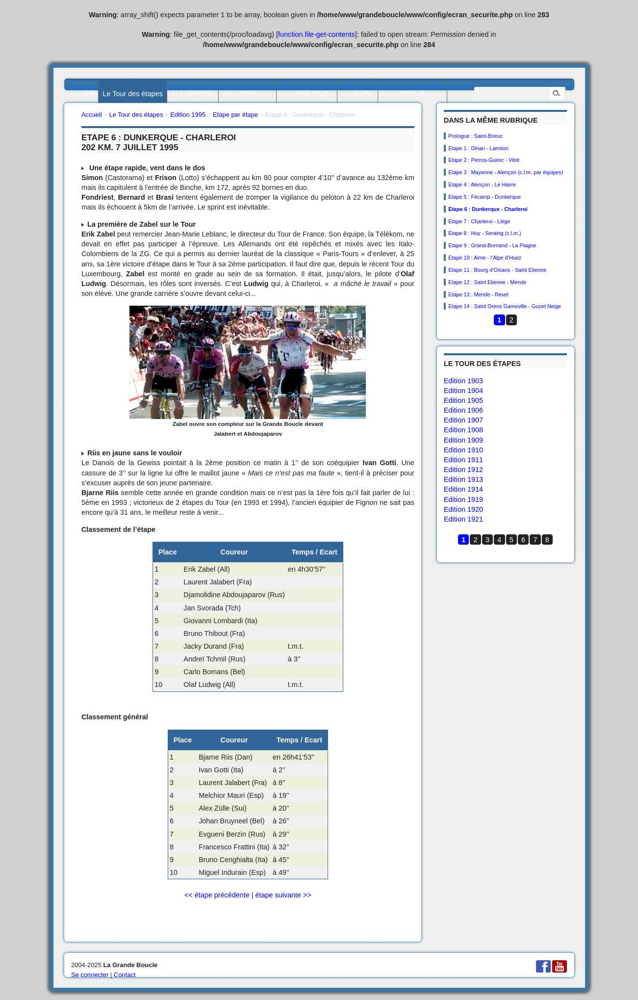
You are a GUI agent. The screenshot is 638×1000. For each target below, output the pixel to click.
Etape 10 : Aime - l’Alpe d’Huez (484, 258)
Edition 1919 (463, 499)
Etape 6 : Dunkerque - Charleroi (487, 209)
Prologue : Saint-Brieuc (475, 136)
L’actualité (357, 94)
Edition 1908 (463, 430)
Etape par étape (235, 114)
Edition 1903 (463, 381)
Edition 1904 (463, 391)
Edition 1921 (463, 519)
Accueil (82, 94)
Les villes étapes (306, 94)
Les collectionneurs (412, 94)
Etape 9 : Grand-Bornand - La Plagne (492, 245)
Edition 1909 (463, 440)
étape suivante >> (283, 895)
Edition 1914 (463, 489)
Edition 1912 (463, 470)
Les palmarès (193, 94)
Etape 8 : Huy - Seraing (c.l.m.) (484, 233)
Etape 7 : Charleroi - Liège (479, 221)
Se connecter (89, 974)
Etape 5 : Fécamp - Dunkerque (484, 197)
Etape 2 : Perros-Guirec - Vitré (483, 160)
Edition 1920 (463, 509)
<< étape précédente (217, 895)
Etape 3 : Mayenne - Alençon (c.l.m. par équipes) (505, 172)
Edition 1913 (463, 479)
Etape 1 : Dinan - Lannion (478, 148)
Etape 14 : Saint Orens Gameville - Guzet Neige (504, 306)
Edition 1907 (463, 420)
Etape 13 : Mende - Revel (478, 294)
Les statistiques (247, 94)
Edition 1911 (463, 460)
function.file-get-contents (316, 34)
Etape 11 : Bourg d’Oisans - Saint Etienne (497, 270)
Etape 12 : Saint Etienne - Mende (487, 282)
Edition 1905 (463, 400)
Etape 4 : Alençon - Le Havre (482, 184)
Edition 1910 (463, 450)
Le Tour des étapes (133, 94)
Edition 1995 (187, 114)
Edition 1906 (463, 410)
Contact (125, 974)
